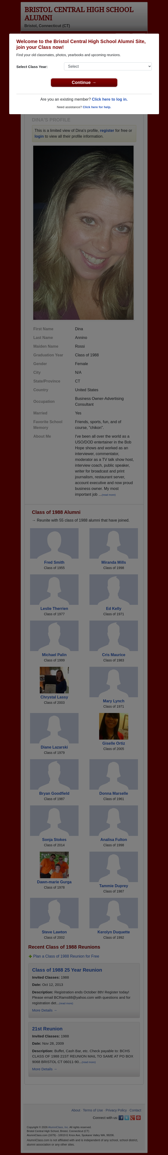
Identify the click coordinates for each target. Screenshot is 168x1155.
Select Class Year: (32, 67)
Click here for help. (97, 107)
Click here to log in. (110, 99)
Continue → (84, 82)
